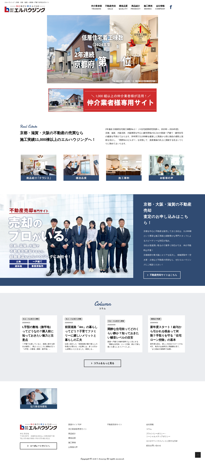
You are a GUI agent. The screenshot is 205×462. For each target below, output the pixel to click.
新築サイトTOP (74, 424)
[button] (51, 49)
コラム (149, 429)
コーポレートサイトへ (40, 446)
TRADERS (96, 7)
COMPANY (160, 7)
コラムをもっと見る (104, 363)
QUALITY (123, 7)
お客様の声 (73, 447)
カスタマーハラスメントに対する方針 (162, 441)
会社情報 (150, 424)
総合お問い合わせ (153, 445)
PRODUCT (136, 7)
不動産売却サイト (114, 424)
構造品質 (72, 438)
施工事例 (72, 442)
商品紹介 (72, 434)
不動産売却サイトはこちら (163, 275)
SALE (110, 7)
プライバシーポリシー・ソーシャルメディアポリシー (158, 435)
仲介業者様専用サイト (77, 429)
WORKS (148, 7)
